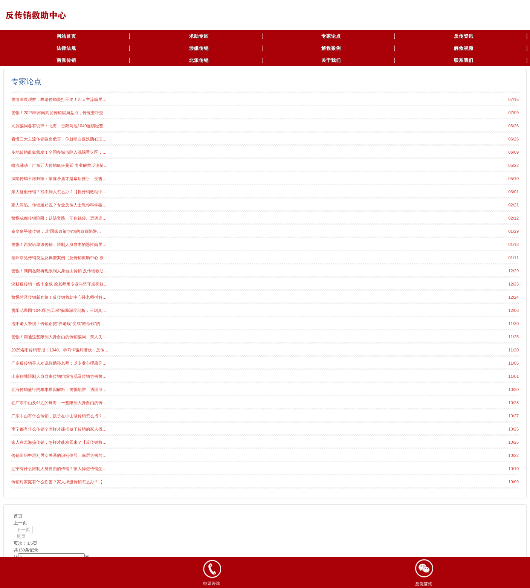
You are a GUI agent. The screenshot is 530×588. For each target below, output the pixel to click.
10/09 (513, 482)
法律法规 (66, 48)
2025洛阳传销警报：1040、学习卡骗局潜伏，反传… (59, 350)
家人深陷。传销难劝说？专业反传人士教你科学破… (59, 205)
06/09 (513, 152)
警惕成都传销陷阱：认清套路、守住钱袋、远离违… (59, 218)
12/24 (513, 297)
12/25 (513, 284)
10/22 (513, 455)
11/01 (513, 376)
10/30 (513, 389)
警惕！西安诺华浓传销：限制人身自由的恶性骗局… (59, 244)
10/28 (513, 402)
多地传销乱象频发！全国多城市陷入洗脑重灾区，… (59, 152)
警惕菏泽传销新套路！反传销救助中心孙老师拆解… (59, 297)
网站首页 (66, 36)
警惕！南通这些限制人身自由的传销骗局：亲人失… (59, 336)
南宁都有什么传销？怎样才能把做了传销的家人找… (59, 429)
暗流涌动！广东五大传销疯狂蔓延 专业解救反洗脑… (59, 165)
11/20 (513, 350)
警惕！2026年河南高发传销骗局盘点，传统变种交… (59, 112)
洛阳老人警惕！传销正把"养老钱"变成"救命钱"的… (57, 323)
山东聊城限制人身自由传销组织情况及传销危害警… (59, 376)
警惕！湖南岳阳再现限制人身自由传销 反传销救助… (59, 271)
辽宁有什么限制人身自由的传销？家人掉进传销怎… (59, 468)
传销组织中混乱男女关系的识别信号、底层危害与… (59, 455)
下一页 (23, 529)
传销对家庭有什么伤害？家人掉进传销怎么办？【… (59, 482)
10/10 (513, 468)
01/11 (513, 257)
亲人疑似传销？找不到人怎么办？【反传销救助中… (59, 191)
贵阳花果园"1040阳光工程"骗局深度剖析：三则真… (58, 310)
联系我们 (463, 60)
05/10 (513, 178)
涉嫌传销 (199, 48)
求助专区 (199, 36)
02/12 (513, 218)
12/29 (513, 271)
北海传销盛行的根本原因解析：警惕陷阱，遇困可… (59, 389)
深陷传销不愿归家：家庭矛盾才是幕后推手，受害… (59, 178)
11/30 (513, 323)
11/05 (513, 363)
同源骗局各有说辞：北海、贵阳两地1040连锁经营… (59, 126)
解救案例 (331, 48)
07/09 (513, 112)
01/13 (513, 244)
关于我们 (331, 60)
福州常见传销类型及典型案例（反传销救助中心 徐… (59, 257)
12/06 (513, 310)
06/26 (513, 126)
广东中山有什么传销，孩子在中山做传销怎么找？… (59, 416)
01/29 (513, 231)
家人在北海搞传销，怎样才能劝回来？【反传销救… (59, 442)
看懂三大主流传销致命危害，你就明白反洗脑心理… (59, 139)
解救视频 (463, 48)
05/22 (513, 165)
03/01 (513, 191)
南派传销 (66, 60)
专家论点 (331, 36)
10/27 (513, 416)
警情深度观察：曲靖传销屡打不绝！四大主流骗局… (59, 99)
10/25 (513, 429)
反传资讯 (463, 36)
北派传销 (199, 60)
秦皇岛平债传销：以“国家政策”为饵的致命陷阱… (56, 231)
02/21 (513, 205)
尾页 (21, 536)
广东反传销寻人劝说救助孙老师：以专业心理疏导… (59, 363)
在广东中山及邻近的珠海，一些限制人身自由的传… (59, 402)
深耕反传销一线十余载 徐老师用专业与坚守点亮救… (59, 284)
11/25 (513, 336)
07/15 (513, 99)
